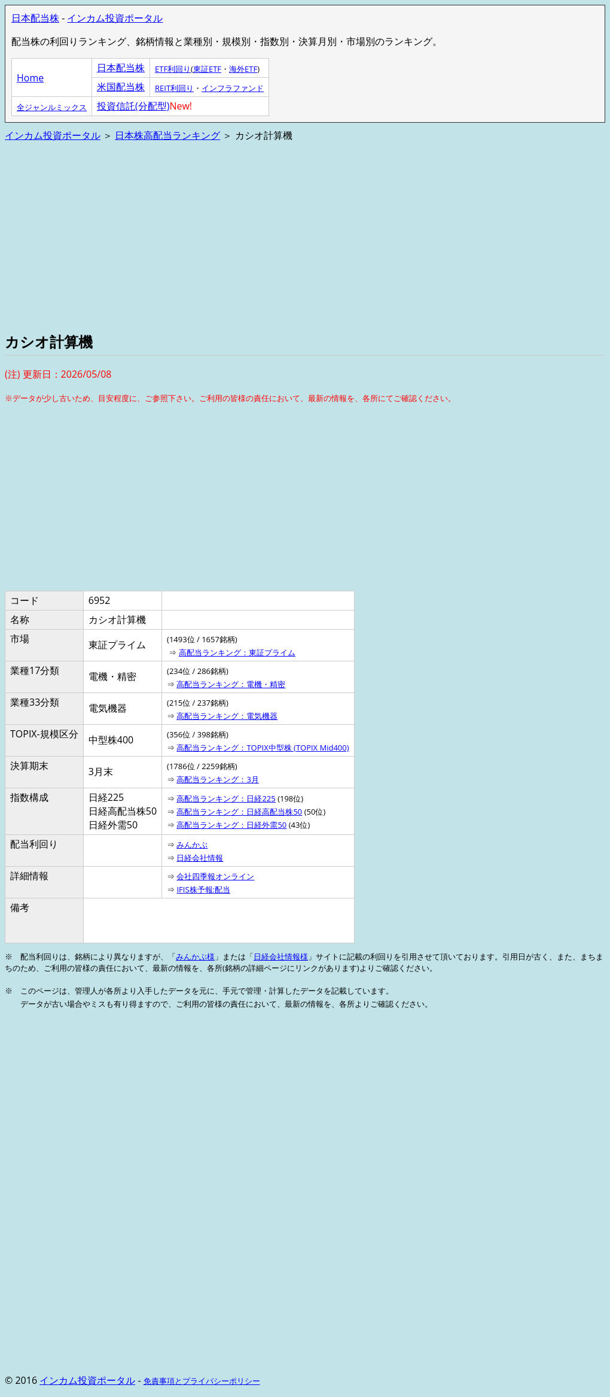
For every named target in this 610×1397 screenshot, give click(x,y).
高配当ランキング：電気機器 (226, 715)
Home (30, 77)
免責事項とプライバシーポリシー (202, 1380)
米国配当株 (121, 86)
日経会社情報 (199, 857)
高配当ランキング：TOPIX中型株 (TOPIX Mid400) (262, 747)
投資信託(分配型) (133, 106)
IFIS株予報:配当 (203, 889)
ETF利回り (173, 68)
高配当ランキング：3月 (217, 779)
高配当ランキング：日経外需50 (231, 824)
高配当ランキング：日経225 (225, 798)
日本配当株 (35, 18)
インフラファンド (233, 88)
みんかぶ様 (195, 956)
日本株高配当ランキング (167, 135)
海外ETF (243, 68)
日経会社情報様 (281, 956)
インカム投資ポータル (115, 18)
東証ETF (207, 68)
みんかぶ (192, 844)
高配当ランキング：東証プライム (237, 652)
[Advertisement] (305, 236)
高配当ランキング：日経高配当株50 (239, 811)
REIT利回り (174, 88)
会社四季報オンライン (215, 876)
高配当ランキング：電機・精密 (230, 684)
